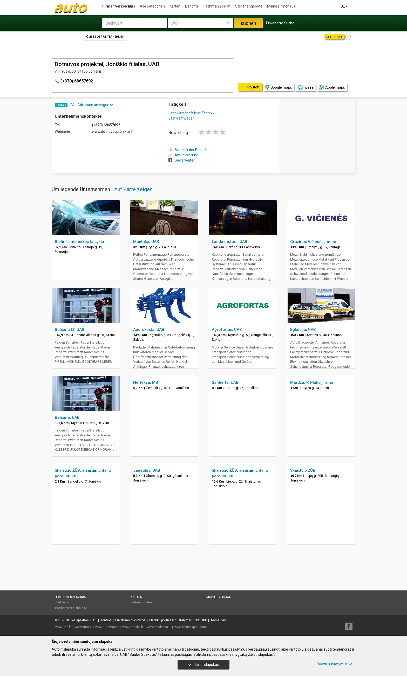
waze (305, 87)
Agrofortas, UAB (227, 329)
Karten (174, 6)
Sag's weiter (181, 160)
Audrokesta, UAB (148, 329)
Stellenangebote (248, 6)
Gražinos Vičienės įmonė (313, 241)
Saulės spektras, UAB (81, 620)
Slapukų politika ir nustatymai (170, 620)
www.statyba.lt (132, 627)
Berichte (192, 6)
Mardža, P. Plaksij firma (311, 382)
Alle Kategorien (152, 6)
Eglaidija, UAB (303, 329)
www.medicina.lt (159, 627)
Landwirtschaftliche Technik (191, 113)
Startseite (62, 602)
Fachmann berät (217, 6)
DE (345, 6)
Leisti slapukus (203, 665)
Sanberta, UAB (225, 382)
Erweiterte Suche (280, 23)
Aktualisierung (183, 155)
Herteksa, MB (145, 382)
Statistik (201, 620)
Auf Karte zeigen (133, 189)
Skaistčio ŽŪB (302, 470)
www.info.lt (63, 627)
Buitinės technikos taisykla (79, 241)
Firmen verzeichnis (118, 6)
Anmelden (218, 620)
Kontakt (105, 620)
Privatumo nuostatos (130, 620)
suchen (248, 23)
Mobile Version (218, 597)
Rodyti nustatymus (334, 664)
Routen (146, 602)
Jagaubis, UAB (146, 470)
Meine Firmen (281, 6)
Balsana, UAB (67, 417)
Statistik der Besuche (188, 150)
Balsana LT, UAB (69, 329)
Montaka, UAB (146, 241)
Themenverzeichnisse (71, 608)
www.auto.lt (83, 627)
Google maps (278, 87)
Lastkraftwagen (181, 118)
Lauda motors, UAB (229, 241)
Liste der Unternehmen (105, 36)
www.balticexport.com (190, 627)
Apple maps (331, 87)
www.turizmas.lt (106, 627)
